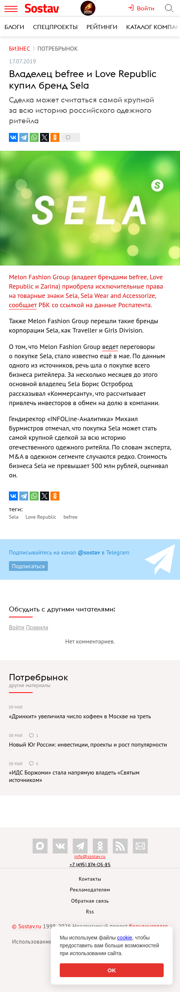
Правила (37, 627)
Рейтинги (101, 27)
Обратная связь (90, 900)
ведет (110, 346)
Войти (16, 627)
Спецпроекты (55, 27)
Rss (90, 911)
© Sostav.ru (26, 926)
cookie (124, 938)
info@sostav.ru (89, 856)
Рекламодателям (90, 889)
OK (112, 970)
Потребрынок (38, 677)
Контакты (90, 878)
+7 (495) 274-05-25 (90, 864)
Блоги (14, 27)
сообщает (23, 305)
